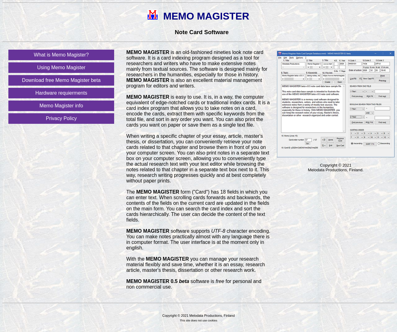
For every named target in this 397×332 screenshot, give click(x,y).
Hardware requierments (61, 93)
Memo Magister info (61, 105)
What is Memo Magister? (61, 54)
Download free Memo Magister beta (61, 80)
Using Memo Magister (61, 67)
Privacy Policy (61, 118)
